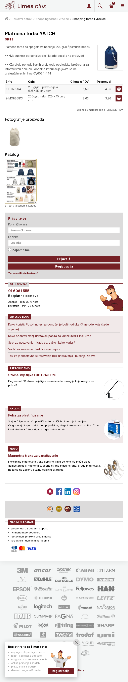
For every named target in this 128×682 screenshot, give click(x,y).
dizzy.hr (82, 670)
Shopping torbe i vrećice (52, 19)
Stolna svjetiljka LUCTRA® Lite (32, 375)
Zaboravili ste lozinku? (23, 273)
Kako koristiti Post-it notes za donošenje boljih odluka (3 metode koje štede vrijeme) (58, 327)
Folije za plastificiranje (26, 415)
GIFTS (9, 39)
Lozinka (13, 237)
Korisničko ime (17, 224)
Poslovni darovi (22, 19)
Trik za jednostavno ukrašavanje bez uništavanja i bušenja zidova (51, 356)
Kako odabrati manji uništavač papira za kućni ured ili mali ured (49, 336)
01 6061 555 (18, 291)
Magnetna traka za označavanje (34, 456)
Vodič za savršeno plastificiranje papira (34, 349)
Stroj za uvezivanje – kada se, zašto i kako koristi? (41, 342)
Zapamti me (19, 250)
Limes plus (32, 6)
